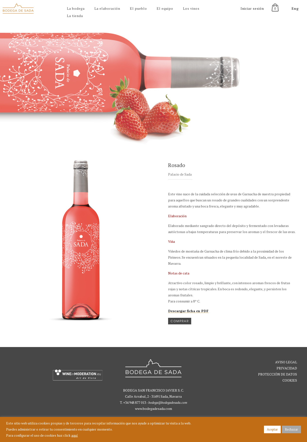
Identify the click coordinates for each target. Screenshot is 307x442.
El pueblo (138, 8)
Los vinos (191, 8)
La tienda (75, 15)
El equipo (165, 8)
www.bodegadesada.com (153, 408)
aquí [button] (74, 435)
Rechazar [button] (291, 429)
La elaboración (107, 8)
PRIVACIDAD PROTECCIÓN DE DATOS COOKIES (277, 374)
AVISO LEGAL (286, 362)
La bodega (76, 8)
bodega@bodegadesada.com (167, 402)
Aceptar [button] (272, 429)
